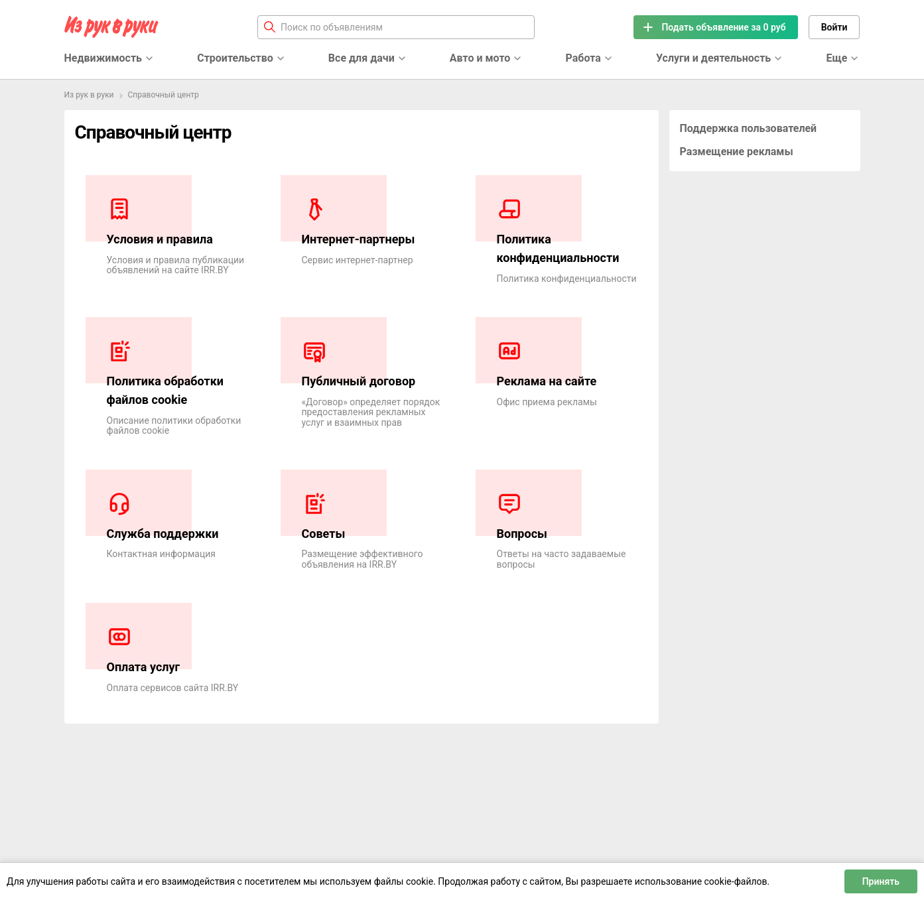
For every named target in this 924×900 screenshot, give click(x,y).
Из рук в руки (89, 95)
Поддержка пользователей (748, 128)
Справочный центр (163, 95)
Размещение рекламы (736, 151)
